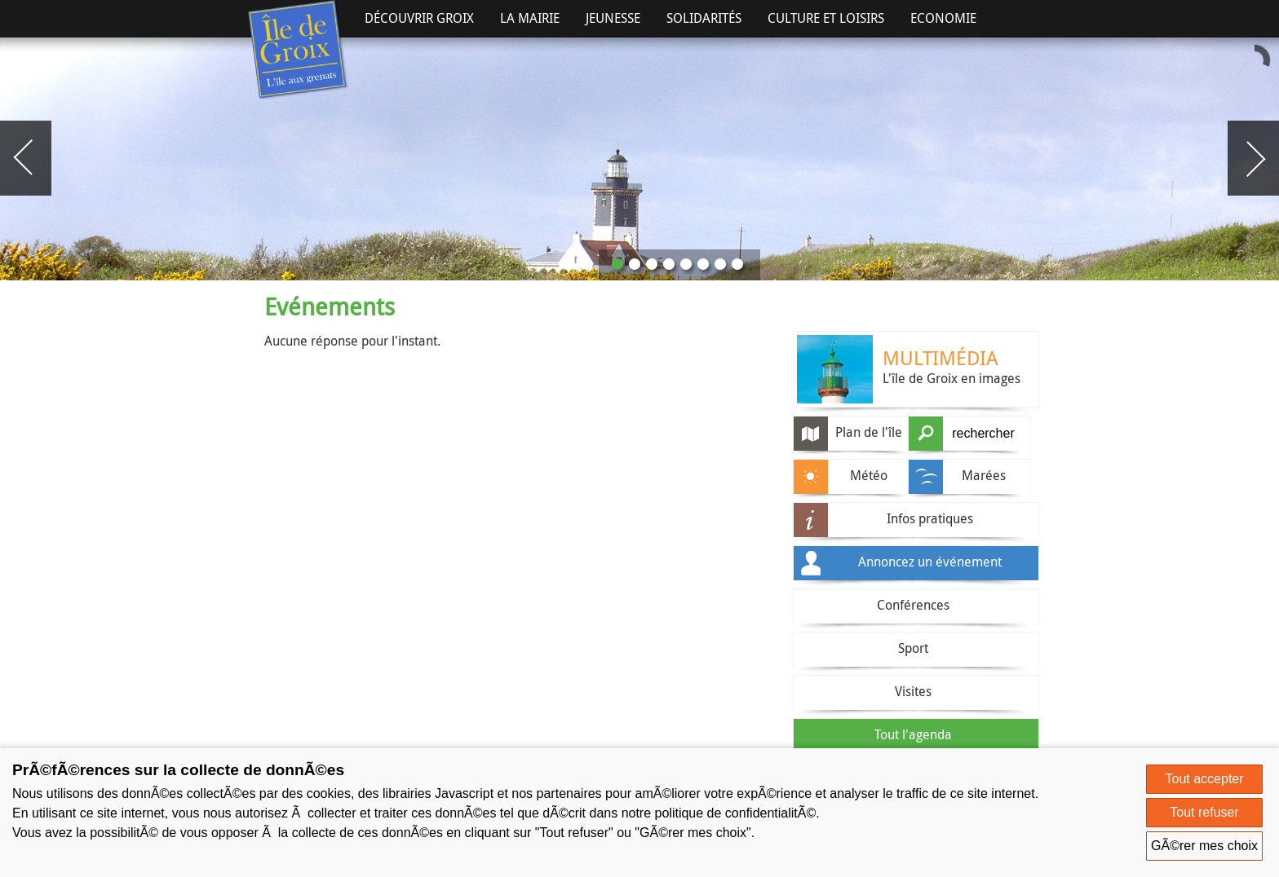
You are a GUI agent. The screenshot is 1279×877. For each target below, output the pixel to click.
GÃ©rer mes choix (1204, 846)
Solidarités (703, 18)
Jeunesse (613, 18)
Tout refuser (1204, 812)
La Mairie (530, 18)
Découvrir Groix (419, 18)
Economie (943, 18)
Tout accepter (1205, 779)
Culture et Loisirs (826, 18)
